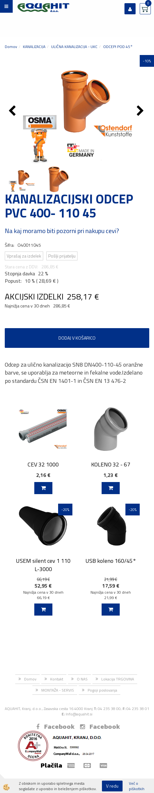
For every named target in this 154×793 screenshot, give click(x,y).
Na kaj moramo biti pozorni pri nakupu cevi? (62, 231)
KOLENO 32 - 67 (110, 464)
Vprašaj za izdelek (24, 255)
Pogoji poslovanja (102, 690)
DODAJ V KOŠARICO (77, 337)
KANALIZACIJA (34, 47)
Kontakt (56, 679)
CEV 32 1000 (43, 464)
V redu (112, 786)
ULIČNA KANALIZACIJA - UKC (74, 47)
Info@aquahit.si (79, 714)
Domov (11, 47)
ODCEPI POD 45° (118, 47)
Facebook (55, 726)
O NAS (82, 679)
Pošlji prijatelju (62, 255)
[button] (141, 111)
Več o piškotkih (136, 786)
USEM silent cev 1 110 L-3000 (43, 564)
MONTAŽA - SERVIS (57, 690)
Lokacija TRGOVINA (117, 679)
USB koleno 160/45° (110, 560)
